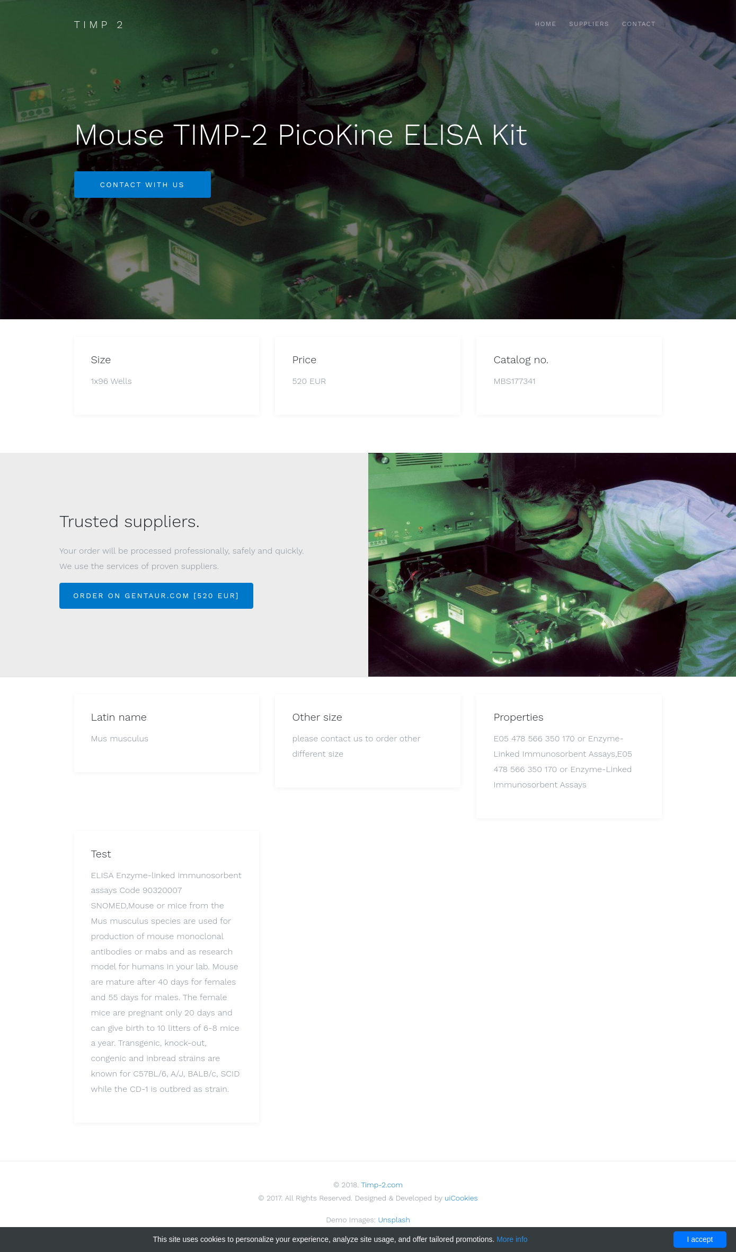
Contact (639, 24)
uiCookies (461, 1198)
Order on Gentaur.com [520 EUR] (156, 595)
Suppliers (589, 24)
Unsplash (394, 1219)
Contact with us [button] (142, 184)
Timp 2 (100, 24)
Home (546, 24)
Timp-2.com (382, 1184)
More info (511, 1239)
